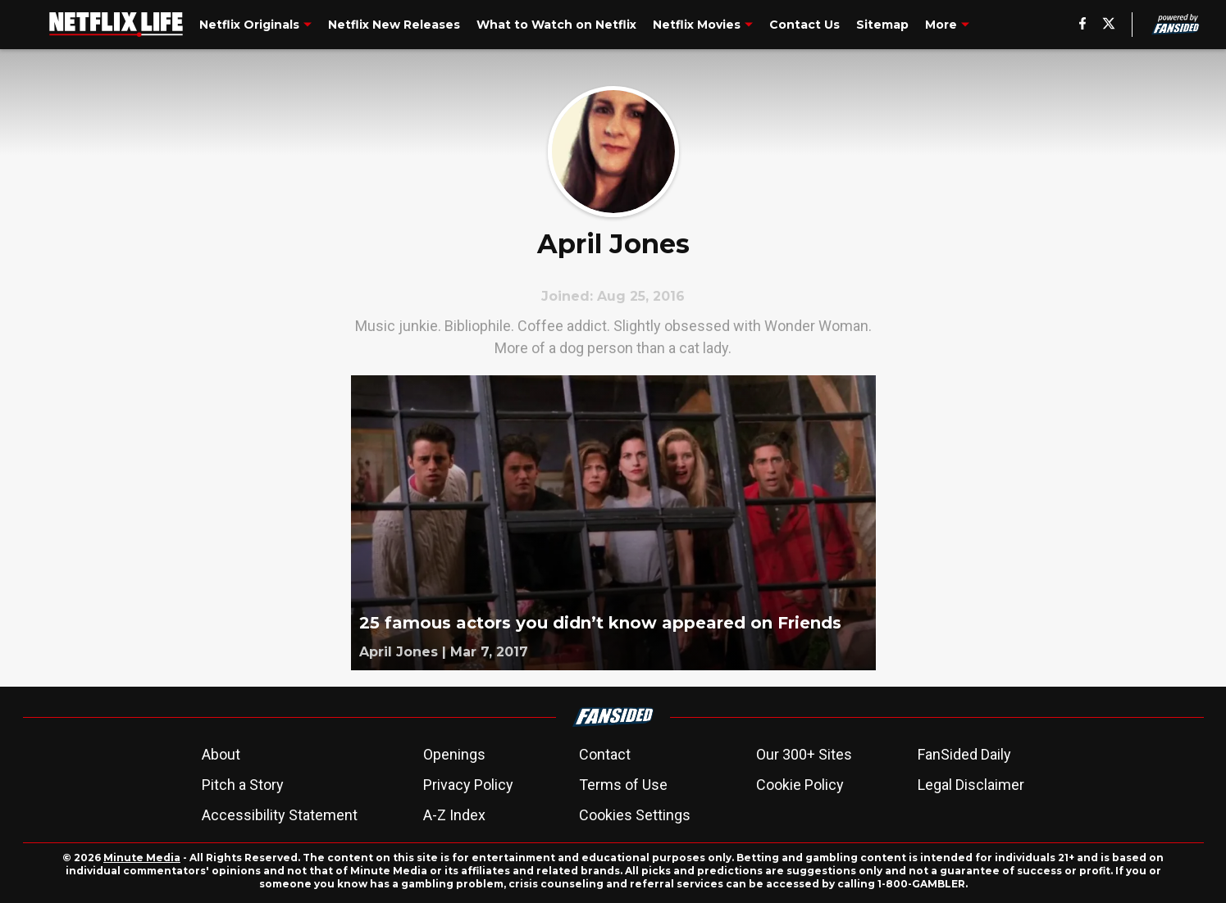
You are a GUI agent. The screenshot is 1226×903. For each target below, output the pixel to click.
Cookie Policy (800, 784)
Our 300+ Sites (804, 754)
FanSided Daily (964, 754)
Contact (605, 754)
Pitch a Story (243, 784)
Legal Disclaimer (971, 784)
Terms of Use (623, 784)
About (221, 754)
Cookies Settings (634, 815)
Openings (454, 754)
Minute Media (141, 857)
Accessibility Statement (280, 815)
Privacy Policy (468, 784)
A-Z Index (454, 815)
